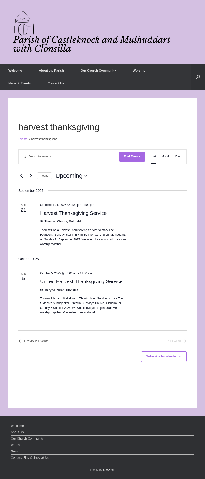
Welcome (15, 70)
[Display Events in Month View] (165, 157)
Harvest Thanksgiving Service (73, 213)
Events (22, 139)
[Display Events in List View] (153, 157)
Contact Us (56, 83)
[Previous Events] (21, 176)
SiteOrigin (109, 469)
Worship (139, 70)
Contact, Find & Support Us (30, 457)
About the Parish (51, 70)
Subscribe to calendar (161, 356)
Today (44, 175)
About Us (17, 432)
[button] (198, 77)
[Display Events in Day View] (178, 157)
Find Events (132, 156)
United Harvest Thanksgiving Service (81, 281)
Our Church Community (98, 70)
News (15, 451)
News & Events (19, 83)
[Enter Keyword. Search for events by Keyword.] (69, 157)
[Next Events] (31, 176)
